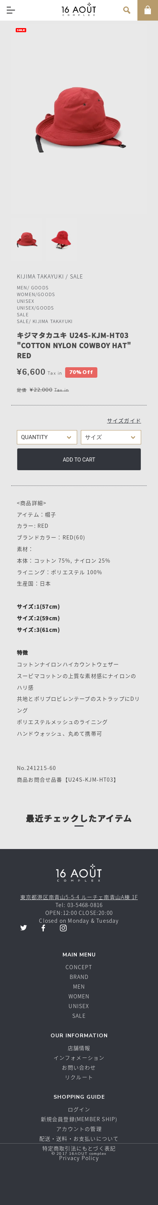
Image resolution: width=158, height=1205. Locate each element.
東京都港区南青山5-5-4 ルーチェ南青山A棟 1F (79, 897)
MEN (79, 986)
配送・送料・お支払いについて (79, 1138)
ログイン (79, 1109)
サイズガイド (124, 420)
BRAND (79, 976)
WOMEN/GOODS (36, 294)
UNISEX (25, 301)
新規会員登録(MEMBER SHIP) (79, 1119)
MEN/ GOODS (33, 287)
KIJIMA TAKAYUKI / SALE (50, 276)
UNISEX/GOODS (35, 307)
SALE (23, 314)
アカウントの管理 (79, 1128)
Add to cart (79, 460)
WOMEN (79, 996)
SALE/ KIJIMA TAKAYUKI (45, 321)
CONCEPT (79, 967)
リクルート (79, 1077)
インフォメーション (79, 1057)
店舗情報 (79, 1048)
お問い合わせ (79, 1067)
